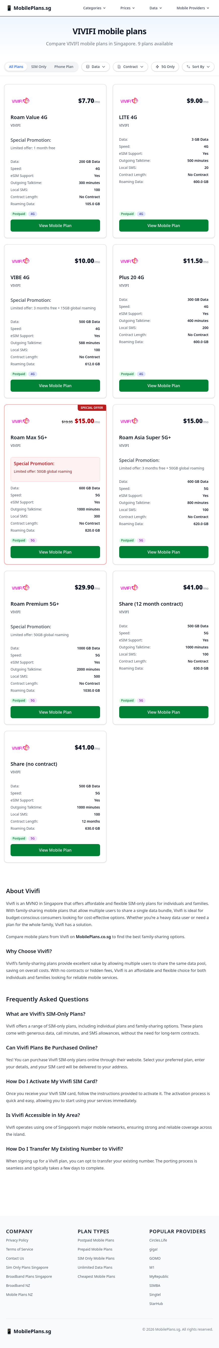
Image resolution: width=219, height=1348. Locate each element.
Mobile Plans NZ (19, 1294)
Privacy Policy (17, 1240)
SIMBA (154, 1285)
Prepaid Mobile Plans (95, 1249)
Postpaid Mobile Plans (96, 1240)
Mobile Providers (193, 8)
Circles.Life (158, 1240)
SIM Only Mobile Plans (96, 1258)
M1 (152, 1267)
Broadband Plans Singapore (29, 1276)
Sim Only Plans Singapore (27, 1267)
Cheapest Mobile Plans (96, 1276)
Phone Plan (63, 66)
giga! (153, 1249)
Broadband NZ (18, 1285)
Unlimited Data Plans (95, 1267)
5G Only (165, 66)
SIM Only (38, 66)
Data (156, 8)
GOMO (155, 1258)
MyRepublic (158, 1276)
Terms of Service (19, 1249)
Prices (128, 8)
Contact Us (15, 1258)
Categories (94, 8)
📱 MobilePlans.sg (28, 8)
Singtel (155, 1294)
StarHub (156, 1303)
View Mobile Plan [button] (55, 225)
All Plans (16, 66)
